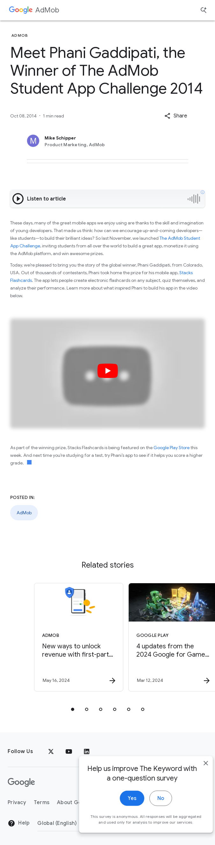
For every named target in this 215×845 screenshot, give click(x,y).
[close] (195, 773)
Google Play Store (172, 447)
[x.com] (51, 751)
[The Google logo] (21, 782)
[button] (175, 116)
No (150, 808)
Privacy (17, 802)
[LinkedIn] (86, 751)
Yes (121, 808)
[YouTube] (68, 751)
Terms (41, 802)
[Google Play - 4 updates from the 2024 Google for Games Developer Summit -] (154, 637)
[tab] (73, 709)
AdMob (47, 10)
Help (19, 823)
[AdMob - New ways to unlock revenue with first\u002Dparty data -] (60, 637)
